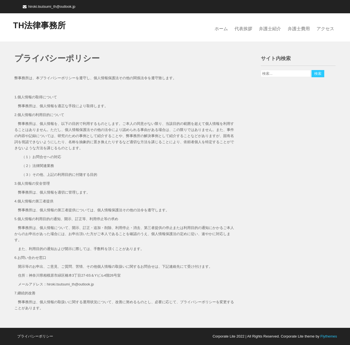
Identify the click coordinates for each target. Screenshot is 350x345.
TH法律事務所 (39, 25)
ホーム (221, 28)
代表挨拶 (243, 28)
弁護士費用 (299, 28)
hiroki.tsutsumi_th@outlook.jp (51, 6)
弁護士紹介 (270, 28)
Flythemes (328, 336)
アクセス (325, 28)
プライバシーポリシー (35, 336)
